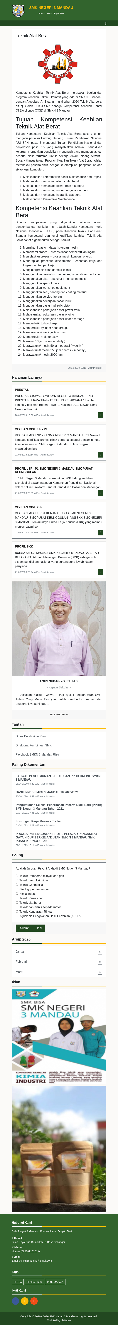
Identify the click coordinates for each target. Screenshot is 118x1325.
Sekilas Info (34, 1282)
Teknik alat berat (30, 902)
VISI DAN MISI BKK (28, 507)
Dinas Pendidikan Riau (31, 736)
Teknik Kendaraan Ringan (36, 911)
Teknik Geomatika (31, 884)
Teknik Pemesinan (31, 898)
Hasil (38, 928)
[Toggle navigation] (106, 23)
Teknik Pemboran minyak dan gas (41, 876)
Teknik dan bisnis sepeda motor (40, 907)
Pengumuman (55, 1282)
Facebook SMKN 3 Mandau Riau (37, 754)
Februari (59, 962)
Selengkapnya (59, 714)
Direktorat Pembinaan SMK (34, 745)
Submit (23, 928)
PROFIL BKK (24, 546)
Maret (59, 972)
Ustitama (66, 1320)
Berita (18, 1282)
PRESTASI (22, 389)
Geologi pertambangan (34, 889)
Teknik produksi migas (33, 880)
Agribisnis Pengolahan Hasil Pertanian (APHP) (50, 916)
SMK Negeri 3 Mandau (62, 1316)
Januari (59, 951)
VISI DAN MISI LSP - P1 (31, 429)
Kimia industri (28, 893)
